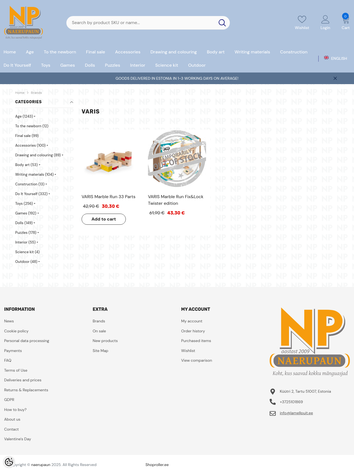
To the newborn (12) (31, 126)
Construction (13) (30, 184)
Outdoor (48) (26, 261)
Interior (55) (25, 242)
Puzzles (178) (26, 232)
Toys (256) (24, 203)
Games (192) (25, 213)
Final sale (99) (27, 135)
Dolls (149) (24, 223)
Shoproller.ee (157, 464)
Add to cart (104, 219)
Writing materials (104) (34, 174)
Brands (36, 92)
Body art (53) (26, 164)
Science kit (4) (27, 252)
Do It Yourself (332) (31, 193)
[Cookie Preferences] (9, 462)
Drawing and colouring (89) (38, 155)
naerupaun (40, 464)
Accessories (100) (30, 145)
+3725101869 (291, 401)
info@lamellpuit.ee (296, 412)
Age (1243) (24, 116)
